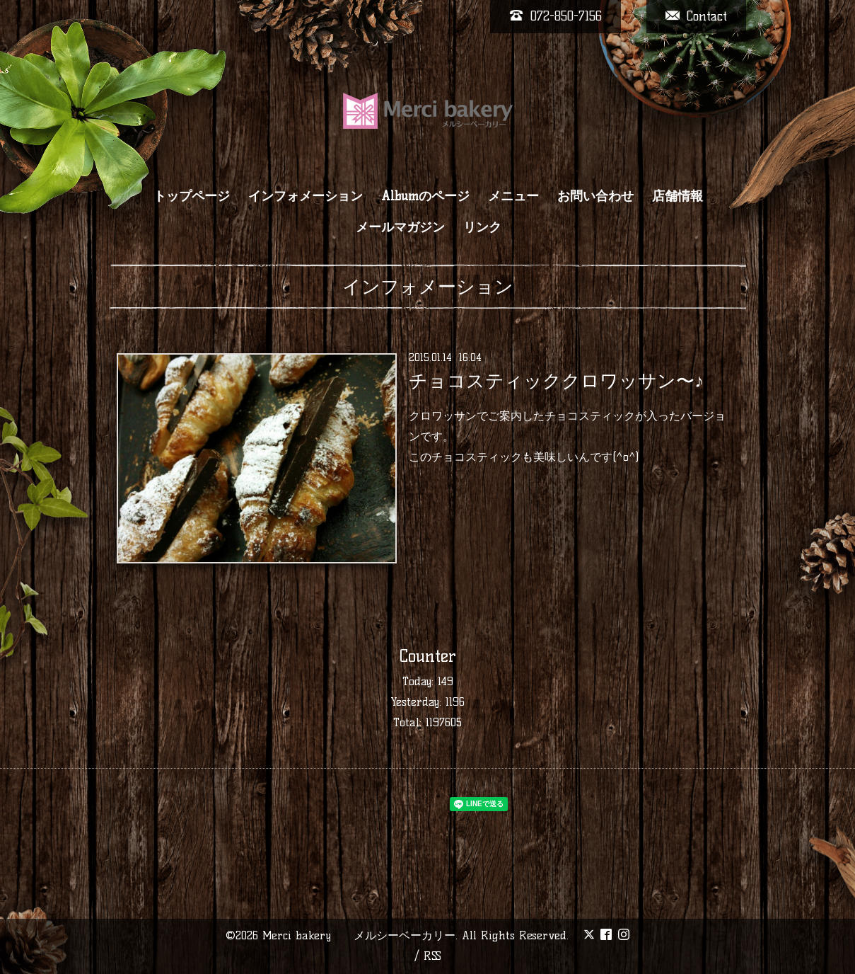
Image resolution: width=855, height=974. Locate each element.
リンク (482, 227)
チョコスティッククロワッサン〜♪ (556, 380)
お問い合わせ (595, 196)
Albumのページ (425, 196)
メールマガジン (400, 227)
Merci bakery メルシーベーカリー (358, 935)
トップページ (191, 196)
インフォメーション (305, 196)
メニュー (513, 196)
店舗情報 (677, 196)
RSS (432, 956)
